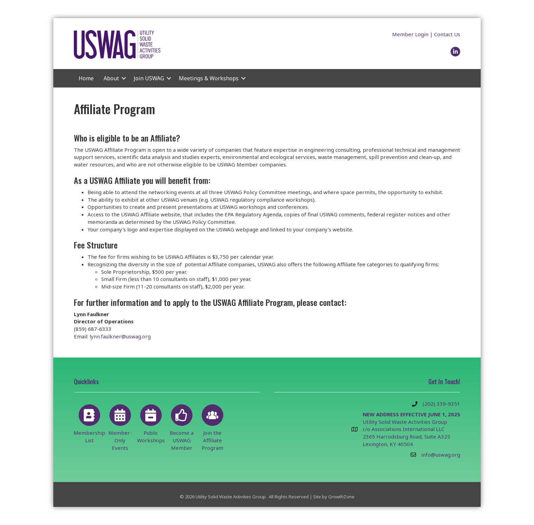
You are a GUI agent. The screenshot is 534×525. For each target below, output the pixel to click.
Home (86, 78)
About (111, 78)
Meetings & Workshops (209, 78)
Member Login (410, 34)
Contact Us (447, 34)
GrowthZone (341, 497)
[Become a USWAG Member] (182, 426)
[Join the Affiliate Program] (212, 426)
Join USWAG (149, 78)
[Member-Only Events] (120, 426)
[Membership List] (89, 422)
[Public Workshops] (151, 422)
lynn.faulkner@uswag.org (120, 336)
